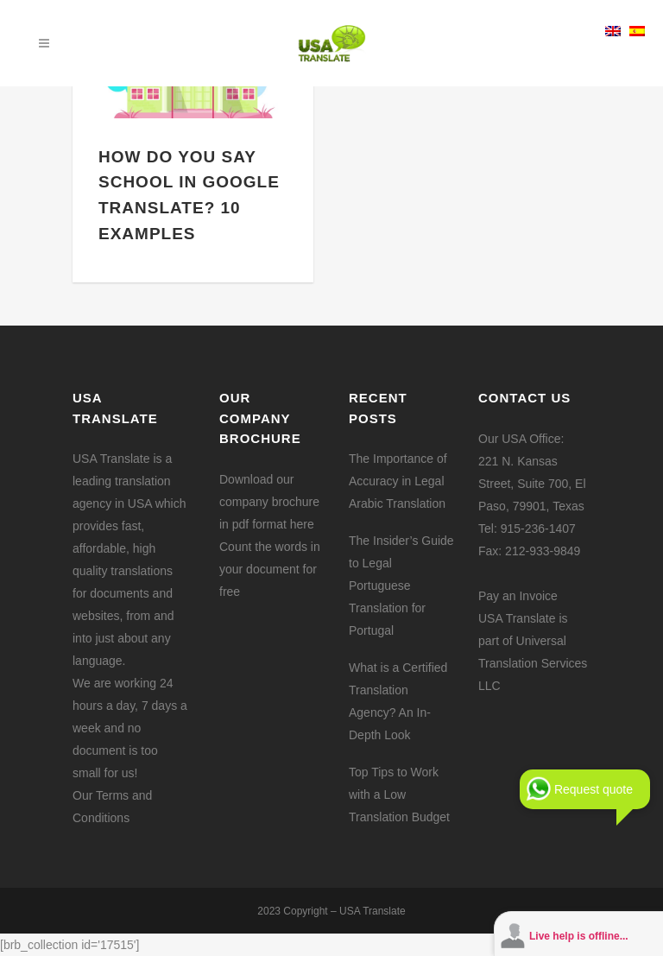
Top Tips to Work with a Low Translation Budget (399, 794)
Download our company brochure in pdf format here (269, 501)
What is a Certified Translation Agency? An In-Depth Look (398, 701)
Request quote (593, 789)
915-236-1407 (538, 528)
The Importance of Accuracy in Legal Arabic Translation (398, 481)
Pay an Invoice (518, 596)
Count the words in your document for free (269, 569)
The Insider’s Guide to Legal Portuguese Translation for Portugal (401, 585)
